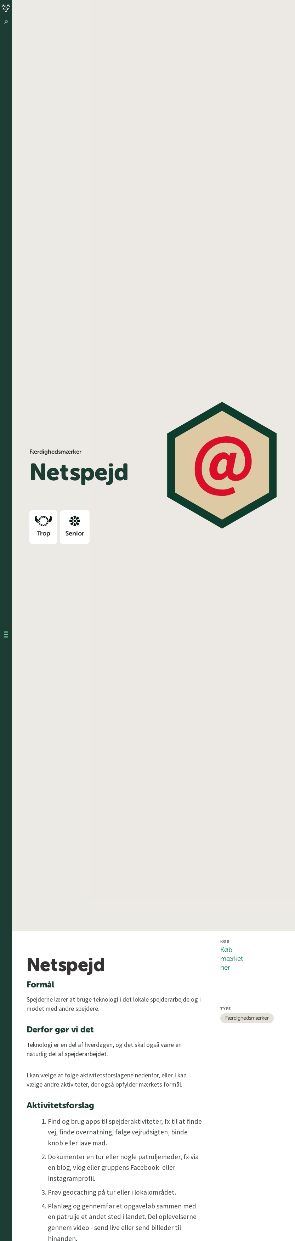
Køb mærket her (231, 959)
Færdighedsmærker (247, 1018)
